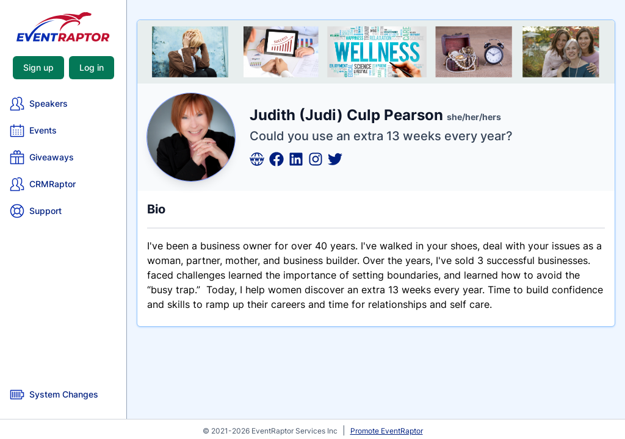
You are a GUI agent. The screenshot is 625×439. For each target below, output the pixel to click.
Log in (91, 67)
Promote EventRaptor (386, 430)
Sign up (38, 67)
